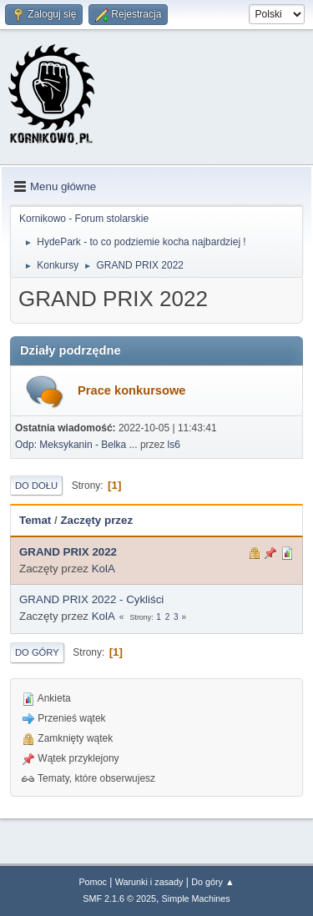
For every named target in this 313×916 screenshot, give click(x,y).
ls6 (174, 444)
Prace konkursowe (132, 390)
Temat (35, 520)
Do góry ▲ (212, 882)
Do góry (37, 652)
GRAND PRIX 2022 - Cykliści (91, 599)
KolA (103, 568)
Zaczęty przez (96, 520)
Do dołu (36, 486)
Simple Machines (196, 898)
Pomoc (92, 882)
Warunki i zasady (149, 882)
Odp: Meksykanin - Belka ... (76, 444)
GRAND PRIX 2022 (68, 552)
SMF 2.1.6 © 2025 (119, 898)
